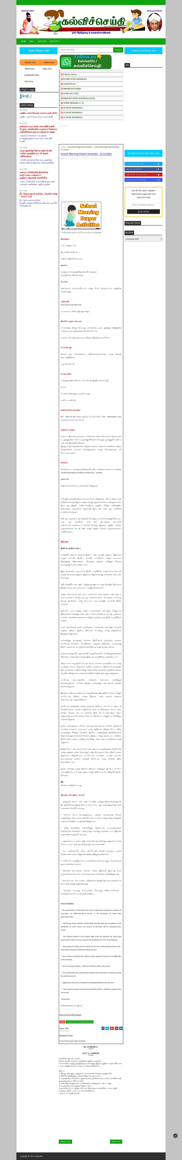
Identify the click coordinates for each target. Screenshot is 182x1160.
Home (23, 41)
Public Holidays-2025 (38, 50)
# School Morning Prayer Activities (80, 1022)
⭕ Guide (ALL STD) (69, 94)
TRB (31, 41)
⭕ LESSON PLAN (68, 84)
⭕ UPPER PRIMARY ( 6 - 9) (72, 103)
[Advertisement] (91, 135)
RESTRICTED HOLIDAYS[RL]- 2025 (143, 153)
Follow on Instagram (144, 180)
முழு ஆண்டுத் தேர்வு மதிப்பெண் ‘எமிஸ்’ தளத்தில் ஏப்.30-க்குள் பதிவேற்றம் (36, 153)
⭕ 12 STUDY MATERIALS (72, 117)
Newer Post (65, 1141)
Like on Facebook (144, 169)
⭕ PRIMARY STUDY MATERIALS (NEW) (78, 98)
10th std (54, 41)
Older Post (116, 1141)
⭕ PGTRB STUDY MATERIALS (74, 79)
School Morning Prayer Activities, (93, 158)
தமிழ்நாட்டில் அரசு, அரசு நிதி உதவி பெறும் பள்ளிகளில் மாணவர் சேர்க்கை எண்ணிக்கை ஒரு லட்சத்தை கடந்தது (38, 129)
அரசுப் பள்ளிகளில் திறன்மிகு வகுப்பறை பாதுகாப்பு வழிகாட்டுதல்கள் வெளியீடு (34, 175)
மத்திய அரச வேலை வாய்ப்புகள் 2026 (38, 113)
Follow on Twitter (144, 164)
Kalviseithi (39, 1156)
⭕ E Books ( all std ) (69, 74)
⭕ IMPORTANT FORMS (71, 89)
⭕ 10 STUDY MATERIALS (72, 108)
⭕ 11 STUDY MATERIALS (71, 113)
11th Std (42, 41)
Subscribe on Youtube (144, 175)
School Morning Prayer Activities (80, 147)
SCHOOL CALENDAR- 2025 (143, 51)
